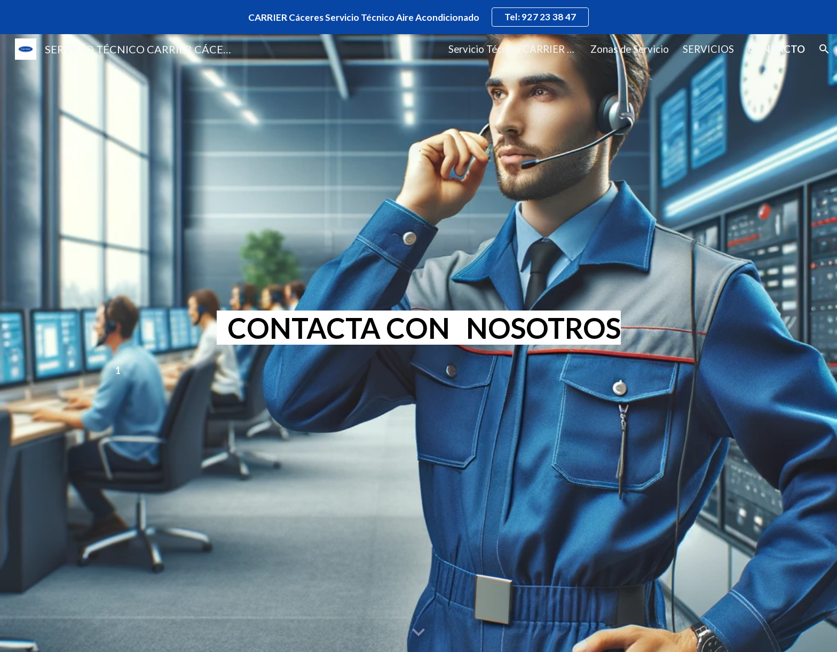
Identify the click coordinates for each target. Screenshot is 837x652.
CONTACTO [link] (776, 49)
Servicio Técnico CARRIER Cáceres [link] (512, 49)
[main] (418, 328)
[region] (418, 17)
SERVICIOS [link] (708, 49)
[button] (824, 49)
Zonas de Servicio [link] (629, 49)
